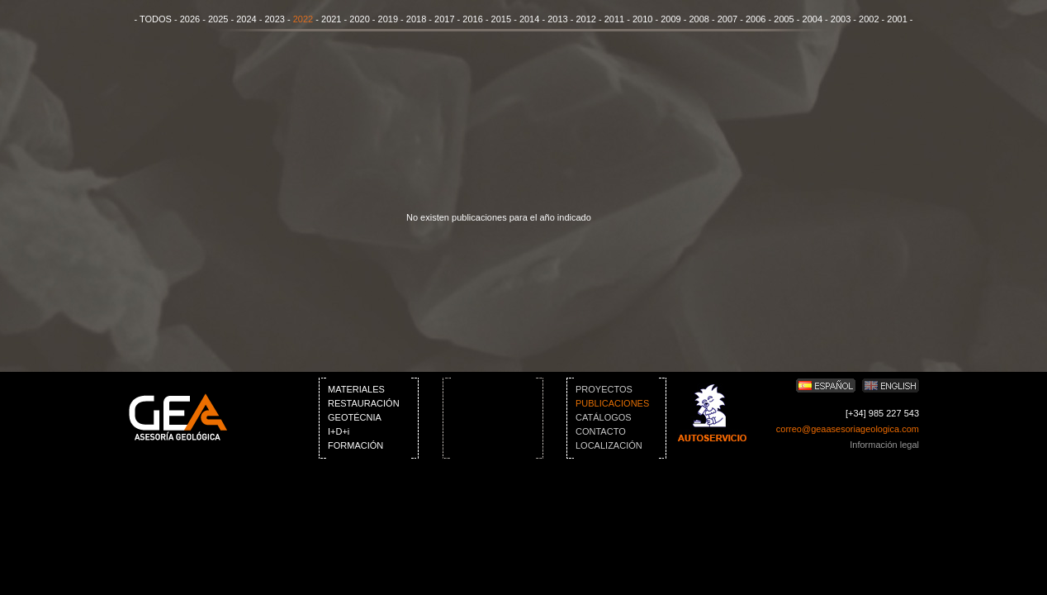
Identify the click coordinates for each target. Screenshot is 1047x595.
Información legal (884, 445)
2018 (416, 19)
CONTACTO (601, 431)
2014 (529, 19)
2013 (557, 19)
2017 (444, 19)
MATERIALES (356, 389)
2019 (388, 19)
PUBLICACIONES (612, 403)
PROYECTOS (604, 389)
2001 (897, 19)
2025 (218, 19)
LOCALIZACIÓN (609, 445)
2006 (755, 19)
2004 (812, 19)
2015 (501, 19)
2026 (190, 19)
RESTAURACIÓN (364, 403)
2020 (359, 19)
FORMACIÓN (355, 445)
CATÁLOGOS (604, 417)
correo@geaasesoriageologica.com (847, 429)
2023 (274, 19)
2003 (840, 19)
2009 (670, 19)
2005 (784, 19)
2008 (698, 19)
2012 (585, 19)
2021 (331, 19)
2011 (614, 19)
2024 (246, 19)
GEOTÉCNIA (354, 417)
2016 (472, 19)
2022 (303, 19)
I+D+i (338, 431)
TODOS (156, 19)
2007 (727, 19)
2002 (869, 19)
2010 (642, 19)
